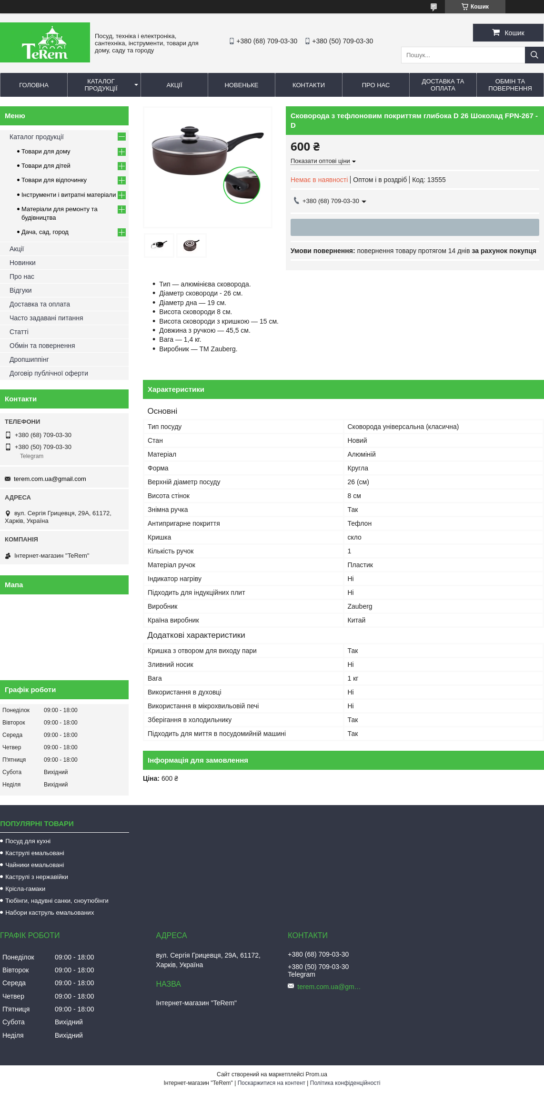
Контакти (308, 85)
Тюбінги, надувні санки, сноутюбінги (57, 900)
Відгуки (21, 290)
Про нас (376, 85)
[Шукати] (534, 55)
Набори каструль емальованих (49, 912)
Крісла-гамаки (25, 888)
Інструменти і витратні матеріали (68, 194)
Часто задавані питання (46, 318)
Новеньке (241, 85)
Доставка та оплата (443, 85)
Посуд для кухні (27, 841)
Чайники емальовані (34, 864)
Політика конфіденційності (345, 1083)
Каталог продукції (100, 85)
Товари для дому (45, 151)
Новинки (23, 262)
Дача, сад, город (45, 231)
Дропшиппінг (29, 359)
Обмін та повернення (510, 85)
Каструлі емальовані (34, 853)
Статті (19, 332)
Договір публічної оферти (49, 373)
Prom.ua (316, 1074)
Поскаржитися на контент (271, 1083)
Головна (34, 85)
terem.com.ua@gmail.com (50, 478)
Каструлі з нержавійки (36, 876)
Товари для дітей (46, 165)
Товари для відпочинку (54, 180)
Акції (174, 85)
